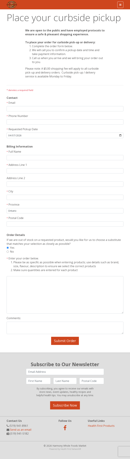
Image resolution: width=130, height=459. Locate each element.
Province (13, 204)
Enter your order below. (65, 264)
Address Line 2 (16, 178)
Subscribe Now (65, 405)
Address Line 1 (17, 165)
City (10, 191)
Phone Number (17, 116)
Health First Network (70, 449)
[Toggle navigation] (120, 5)
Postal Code (15, 218)
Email (11, 103)
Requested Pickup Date (22, 129)
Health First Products (101, 426)
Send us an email (20, 430)
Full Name (14, 151)
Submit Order (65, 340)
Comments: (14, 318)
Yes (12, 248)
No (12, 251)
